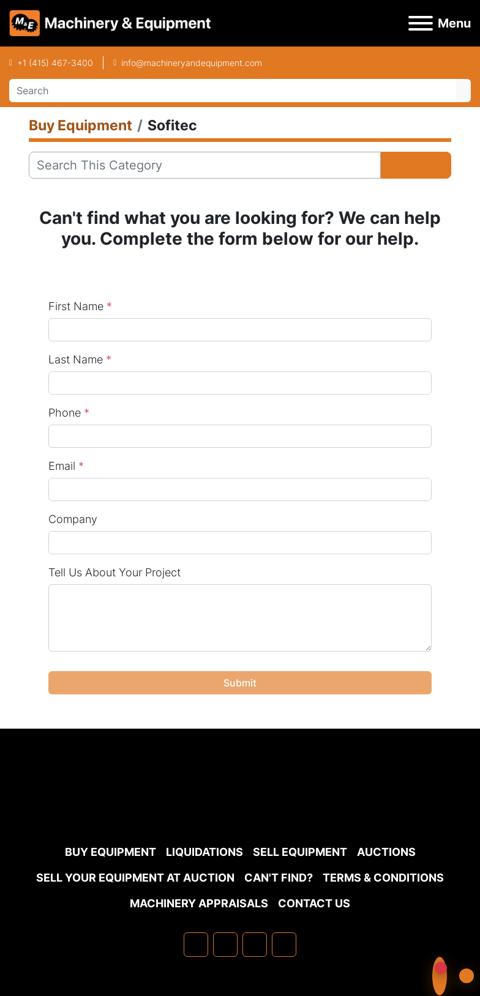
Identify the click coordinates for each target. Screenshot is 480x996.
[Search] (232, 90)
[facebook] (196, 944)
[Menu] (420, 23)
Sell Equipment (300, 851)
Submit (240, 683)
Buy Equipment (110, 851)
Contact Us (314, 903)
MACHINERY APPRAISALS (199, 903)
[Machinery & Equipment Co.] (240, 809)
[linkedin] (225, 944)
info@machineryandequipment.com (191, 63)
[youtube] (284, 944)
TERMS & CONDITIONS (383, 877)
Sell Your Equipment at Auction (135, 877)
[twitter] (254, 944)
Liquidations (204, 851)
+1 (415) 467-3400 (55, 63)
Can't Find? (278, 877)
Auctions (386, 851)
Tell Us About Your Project (114, 572)
